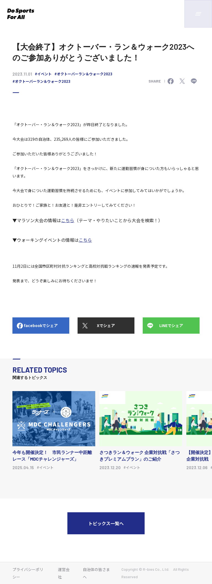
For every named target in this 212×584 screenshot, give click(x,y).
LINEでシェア (171, 325)
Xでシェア (106, 325)
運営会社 (64, 573)
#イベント (43, 73)
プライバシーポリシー (27, 573)
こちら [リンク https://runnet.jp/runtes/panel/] (67, 220)
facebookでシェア (41, 325)
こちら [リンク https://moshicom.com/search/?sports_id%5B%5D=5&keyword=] (85, 240)
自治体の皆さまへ (96, 573)
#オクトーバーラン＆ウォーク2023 (83, 73)
